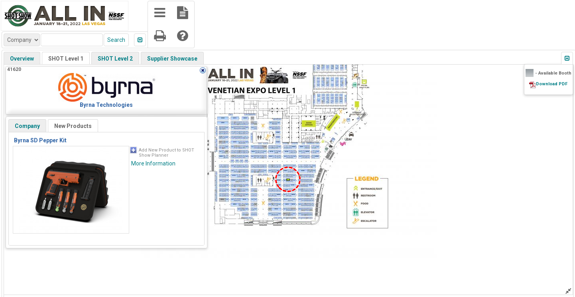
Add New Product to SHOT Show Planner (166, 153)
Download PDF (551, 84)
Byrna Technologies (106, 105)
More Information (153, 163)
